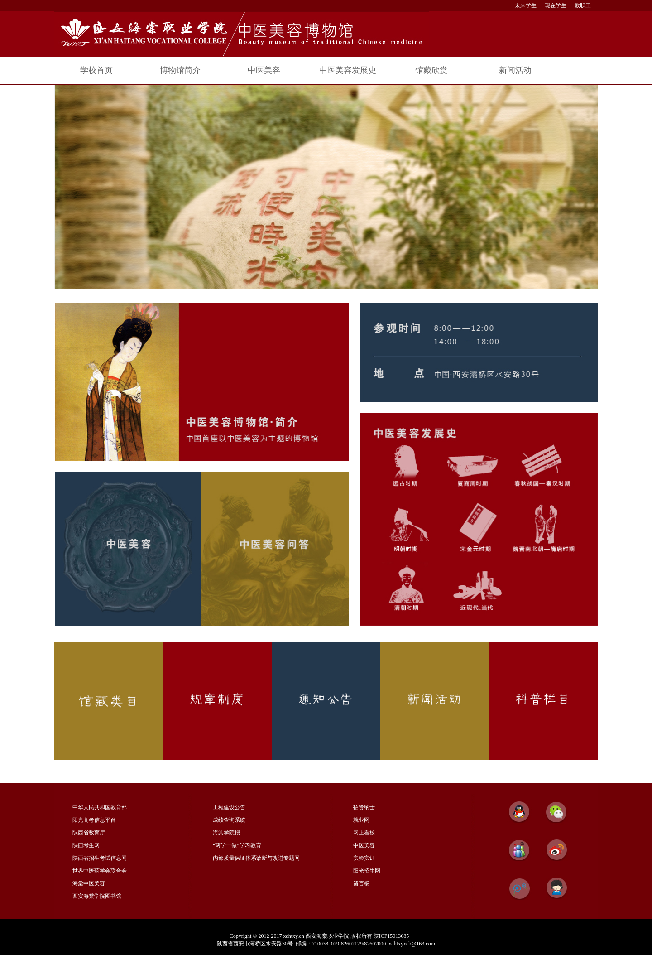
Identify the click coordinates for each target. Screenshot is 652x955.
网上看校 (364, 833)
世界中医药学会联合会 (99, 871)
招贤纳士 (364, 807)
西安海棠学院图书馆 (96, 896)
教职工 (583, 5)
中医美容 (264, 70)
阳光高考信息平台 (94, 820)
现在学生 (555, 5)
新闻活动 (515, 70)
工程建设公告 (229, 807)
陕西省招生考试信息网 (99, 858)
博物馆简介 (180, 70)
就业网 (361, 820)
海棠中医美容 (88, 883)
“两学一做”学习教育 (237, 845)
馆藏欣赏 (431, 70)
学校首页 (96, 70)
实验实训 (364, 858)
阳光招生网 (366, 871)
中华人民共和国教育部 (99, 807)
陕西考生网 (86, 845)
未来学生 (526, 5)
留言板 (361, 883)
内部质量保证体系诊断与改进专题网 (256, 858)
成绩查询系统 (229, 820)
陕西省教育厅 (88, 833)
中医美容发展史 (347, 70)
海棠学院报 (226, 833)
